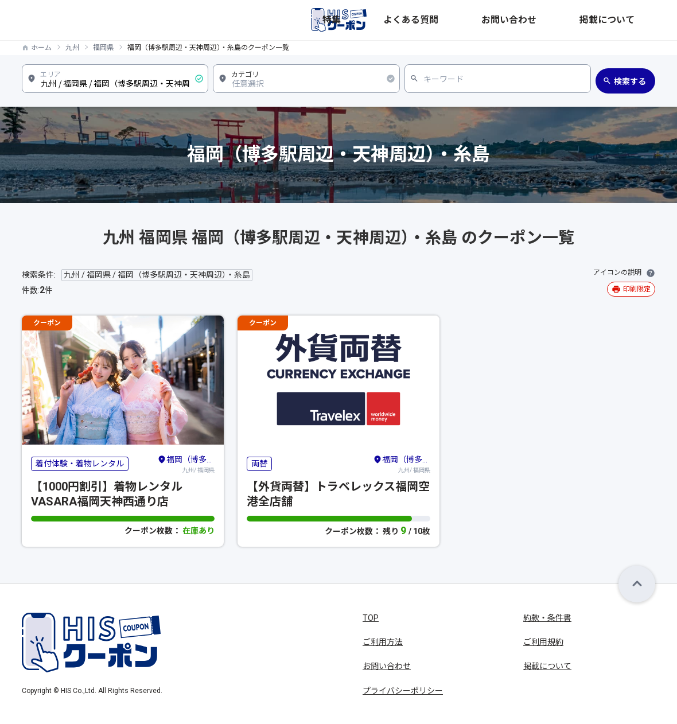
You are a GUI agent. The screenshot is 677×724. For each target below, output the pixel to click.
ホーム (41, 48)
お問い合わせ (569, 20)
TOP (371, 617)
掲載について (631, 20)
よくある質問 (507, 20)
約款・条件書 (547, 617)
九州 (72, 48)
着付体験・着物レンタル (80, 463)
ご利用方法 (383, 642)
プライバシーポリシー (403, 690)
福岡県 (103, 48)
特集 (461, 20)
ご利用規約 (543, 642)
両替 (259, 463)
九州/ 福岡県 (186, 463)
